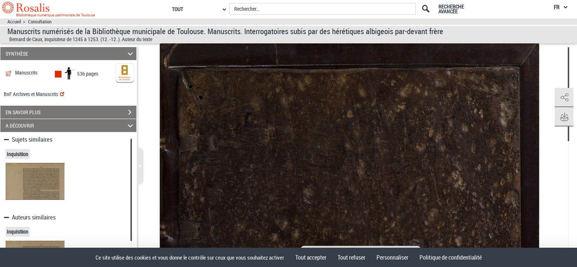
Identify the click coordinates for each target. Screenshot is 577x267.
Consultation (40, 22)
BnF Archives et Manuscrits (34, 94)
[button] (564, 97)
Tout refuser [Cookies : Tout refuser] (351, 257)
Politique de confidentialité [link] (451, 257)
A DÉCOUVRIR (70, 125)
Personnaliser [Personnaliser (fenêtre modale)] (392, 257)
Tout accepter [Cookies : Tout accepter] (310, 257)
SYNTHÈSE (70, 53)
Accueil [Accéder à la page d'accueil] (14, 22)
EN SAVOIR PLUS (71, 112)
